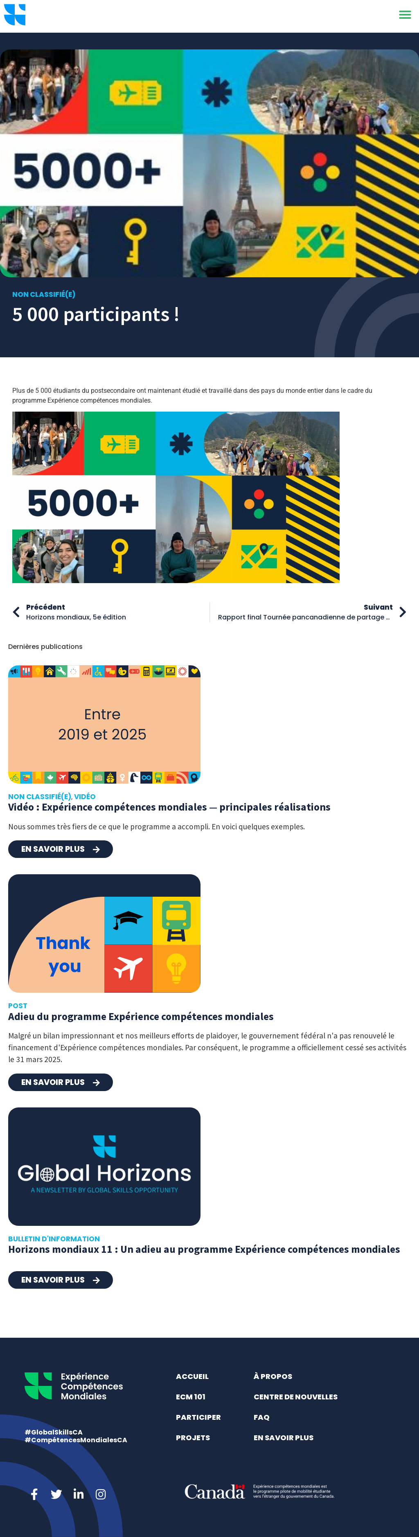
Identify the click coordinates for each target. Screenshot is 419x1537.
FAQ (262, 1417)
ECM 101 (190, 1397)
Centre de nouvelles (296, 1397)
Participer (198, 1417)
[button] (405, 16)
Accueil (192, 1376)
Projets (193, 1437)
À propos (273, 1376)
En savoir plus (283, 1437)
